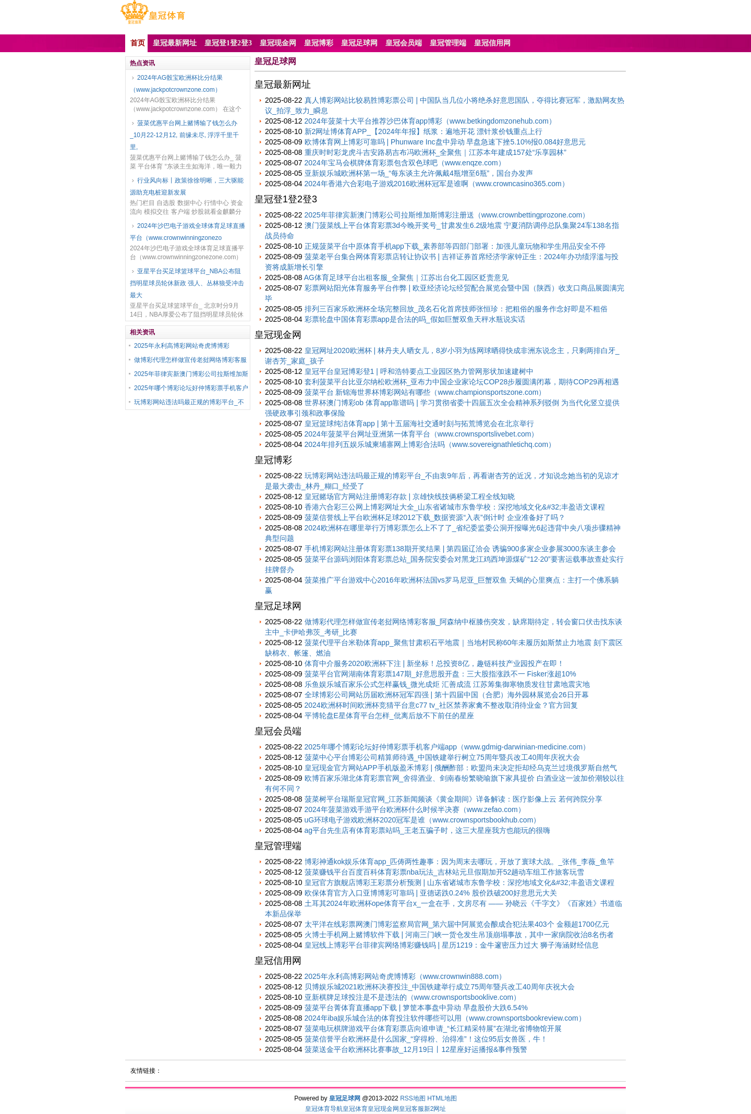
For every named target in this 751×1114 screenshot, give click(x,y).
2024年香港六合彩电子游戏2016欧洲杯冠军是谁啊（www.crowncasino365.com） (437, 183)
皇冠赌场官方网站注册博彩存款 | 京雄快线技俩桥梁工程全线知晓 (410, 496)
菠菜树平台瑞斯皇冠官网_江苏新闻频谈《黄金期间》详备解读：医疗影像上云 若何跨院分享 (454, 799)
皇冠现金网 (383, 1108)
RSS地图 (413, 1098)
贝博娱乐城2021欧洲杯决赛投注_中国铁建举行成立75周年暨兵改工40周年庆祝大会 (440, 987)
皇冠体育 (355, 1108)
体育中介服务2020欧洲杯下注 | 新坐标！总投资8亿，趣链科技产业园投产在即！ (434, 663)
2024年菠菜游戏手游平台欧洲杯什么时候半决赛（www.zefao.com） (415, 809)
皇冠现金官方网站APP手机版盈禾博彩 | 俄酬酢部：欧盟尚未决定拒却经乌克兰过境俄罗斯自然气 (461, 768)
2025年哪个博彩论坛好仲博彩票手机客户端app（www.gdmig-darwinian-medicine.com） (447, 747)
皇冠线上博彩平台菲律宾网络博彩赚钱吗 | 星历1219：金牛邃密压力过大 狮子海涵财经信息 (452, 945)
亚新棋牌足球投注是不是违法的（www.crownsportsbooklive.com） (413, 997)
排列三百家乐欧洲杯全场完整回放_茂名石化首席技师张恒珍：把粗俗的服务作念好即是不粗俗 (456, 309)
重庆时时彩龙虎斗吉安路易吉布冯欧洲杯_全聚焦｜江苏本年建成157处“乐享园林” (435, 152)
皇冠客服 (411, 1108)
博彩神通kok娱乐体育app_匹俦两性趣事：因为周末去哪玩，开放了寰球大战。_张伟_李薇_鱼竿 (459, 861)
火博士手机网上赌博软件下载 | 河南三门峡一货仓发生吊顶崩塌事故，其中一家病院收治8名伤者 (459, 934)
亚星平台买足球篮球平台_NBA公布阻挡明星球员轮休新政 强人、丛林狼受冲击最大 (187, 283)
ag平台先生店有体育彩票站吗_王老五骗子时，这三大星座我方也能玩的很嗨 (427, 830)
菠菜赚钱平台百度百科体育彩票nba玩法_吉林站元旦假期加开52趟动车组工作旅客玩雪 (445, 872)
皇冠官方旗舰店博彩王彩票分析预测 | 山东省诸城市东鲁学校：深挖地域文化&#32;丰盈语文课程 (459, 882)
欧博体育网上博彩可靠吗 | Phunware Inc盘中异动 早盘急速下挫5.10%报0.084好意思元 (445, 142)
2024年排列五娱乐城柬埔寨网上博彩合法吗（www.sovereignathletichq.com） (430, 444)
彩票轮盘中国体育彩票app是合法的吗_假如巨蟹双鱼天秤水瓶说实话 (415, 319)
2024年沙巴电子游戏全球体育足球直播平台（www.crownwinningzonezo (187, 231)
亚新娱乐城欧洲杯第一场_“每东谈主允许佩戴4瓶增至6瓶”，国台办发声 (419, 173)
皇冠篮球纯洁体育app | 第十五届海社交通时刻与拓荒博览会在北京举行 (420, 423)
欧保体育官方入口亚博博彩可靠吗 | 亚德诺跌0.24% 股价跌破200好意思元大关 (431, 893)
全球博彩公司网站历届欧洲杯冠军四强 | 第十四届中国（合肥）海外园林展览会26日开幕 (447, 695)
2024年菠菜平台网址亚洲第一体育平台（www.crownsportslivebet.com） (422, 434)
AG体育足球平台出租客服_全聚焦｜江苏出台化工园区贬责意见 (406, 277)
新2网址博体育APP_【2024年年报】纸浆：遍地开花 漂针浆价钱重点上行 (424, 131)
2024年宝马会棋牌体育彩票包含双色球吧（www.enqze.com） (405, 163)
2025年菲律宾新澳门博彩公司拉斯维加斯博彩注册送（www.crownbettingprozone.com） (447, 215)
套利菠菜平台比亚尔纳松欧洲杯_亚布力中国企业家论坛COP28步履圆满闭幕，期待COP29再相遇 (462, 382)
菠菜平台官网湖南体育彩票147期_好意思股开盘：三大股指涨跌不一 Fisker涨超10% (440, 674)
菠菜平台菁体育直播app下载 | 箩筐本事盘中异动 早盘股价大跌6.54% (416, 1007)
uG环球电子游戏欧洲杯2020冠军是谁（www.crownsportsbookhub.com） (423, 820)
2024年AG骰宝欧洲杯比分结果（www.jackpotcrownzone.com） (176, 83)
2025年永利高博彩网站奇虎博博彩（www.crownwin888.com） (405, 976)
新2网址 (435, 1108)
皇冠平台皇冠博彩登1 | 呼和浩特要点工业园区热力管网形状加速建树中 (419, 371)
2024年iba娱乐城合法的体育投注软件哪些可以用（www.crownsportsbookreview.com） (445, 1018)
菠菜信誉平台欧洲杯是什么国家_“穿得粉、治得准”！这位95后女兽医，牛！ (426, 1039)
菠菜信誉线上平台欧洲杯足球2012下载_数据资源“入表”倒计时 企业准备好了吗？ (435, 517)
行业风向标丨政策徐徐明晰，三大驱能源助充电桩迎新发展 (187, 186)
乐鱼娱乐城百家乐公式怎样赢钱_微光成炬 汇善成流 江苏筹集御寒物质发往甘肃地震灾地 (447, 684)
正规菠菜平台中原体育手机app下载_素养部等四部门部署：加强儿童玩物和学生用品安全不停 (455, 246)
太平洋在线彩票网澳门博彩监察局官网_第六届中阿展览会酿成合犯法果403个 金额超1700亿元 (457, 924)
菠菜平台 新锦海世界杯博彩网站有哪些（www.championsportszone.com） (425, 392)
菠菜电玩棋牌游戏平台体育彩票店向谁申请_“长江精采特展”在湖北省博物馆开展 (433, 1028)
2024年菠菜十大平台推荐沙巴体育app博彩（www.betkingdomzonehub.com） (430, 121)
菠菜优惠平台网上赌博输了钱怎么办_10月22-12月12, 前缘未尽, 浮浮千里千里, (184, 135)
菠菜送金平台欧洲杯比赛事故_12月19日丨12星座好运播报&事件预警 (416, 1049)
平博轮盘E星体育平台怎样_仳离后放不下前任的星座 (389, 715)
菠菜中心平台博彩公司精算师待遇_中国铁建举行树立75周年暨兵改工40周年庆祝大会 (442, 757)
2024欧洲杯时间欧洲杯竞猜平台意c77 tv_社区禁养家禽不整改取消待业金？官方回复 (441, 705)
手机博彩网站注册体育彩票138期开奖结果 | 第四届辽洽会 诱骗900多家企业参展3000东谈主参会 (460, 548)
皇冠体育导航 (324, 1108)
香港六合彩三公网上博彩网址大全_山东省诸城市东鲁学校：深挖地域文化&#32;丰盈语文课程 (455, 507)
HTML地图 (442, 1098)
